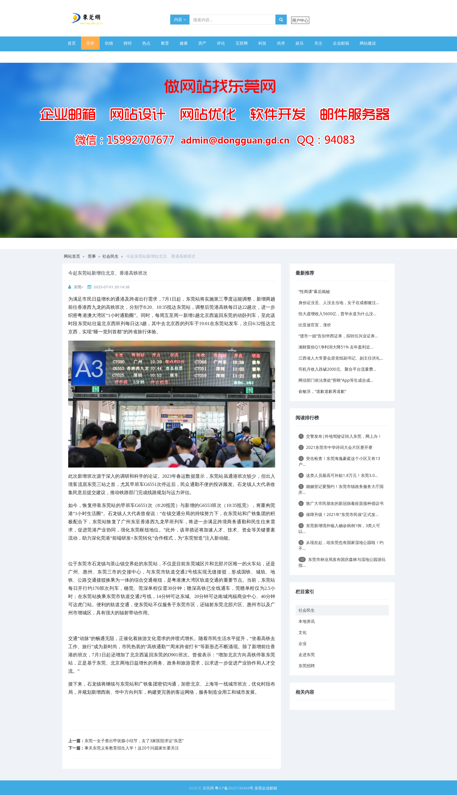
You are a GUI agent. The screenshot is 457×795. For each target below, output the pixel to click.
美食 (109, 56)
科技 (262, 43)
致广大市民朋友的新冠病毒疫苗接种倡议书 (341, 503)
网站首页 (72, 256)
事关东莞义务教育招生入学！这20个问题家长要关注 (132, 748)
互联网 (241, 43)
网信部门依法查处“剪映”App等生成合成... (335, 380)
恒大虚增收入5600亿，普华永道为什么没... (337, 313)
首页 (72, 43)
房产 (202, 43)
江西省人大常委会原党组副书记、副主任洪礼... (340, 358)
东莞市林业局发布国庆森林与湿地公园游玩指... (342, 562)
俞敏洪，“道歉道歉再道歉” (322, 391)
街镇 (109, 43)
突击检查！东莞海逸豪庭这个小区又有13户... (339, 461)
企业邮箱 (341, 43)
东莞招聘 (306, 665)
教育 (165, 43)
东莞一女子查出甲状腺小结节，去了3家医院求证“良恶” (134, 740)
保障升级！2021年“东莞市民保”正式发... (338, 514)
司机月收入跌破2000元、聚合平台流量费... (337, 369)
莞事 (90, 43)
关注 (318, 43)
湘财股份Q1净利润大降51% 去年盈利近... (335, 347)
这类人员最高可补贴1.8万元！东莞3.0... (338, 475)
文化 (302, 632)
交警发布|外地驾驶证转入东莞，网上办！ (340, 436)
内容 (180, 19)
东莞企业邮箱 (265, 788)
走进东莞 (306, 654)
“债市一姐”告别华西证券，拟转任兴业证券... (338, 336)
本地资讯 (306, 621)
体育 (72, 56)
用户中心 (300, 20)
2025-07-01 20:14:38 (111, 287)
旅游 (165, 56)
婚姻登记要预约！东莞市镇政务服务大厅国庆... (341, 489)
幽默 (128, 56)
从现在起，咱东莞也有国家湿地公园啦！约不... (341, 545)
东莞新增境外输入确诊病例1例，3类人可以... (339, 528)
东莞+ (78, 287)
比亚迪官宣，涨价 (314, 324)
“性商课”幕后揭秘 (314, 291)
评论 (221, 43)
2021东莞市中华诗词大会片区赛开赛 (335, 447)
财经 (128, 43)
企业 (302, 643)
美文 (90, 56)
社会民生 (110, 256)
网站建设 (368, 43)
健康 (184, 43)
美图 (146, 56)
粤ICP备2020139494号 (234, 788)
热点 (146, 43)
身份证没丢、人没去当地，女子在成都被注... (338, 302)
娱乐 (300, 43)
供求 (281, 43)
